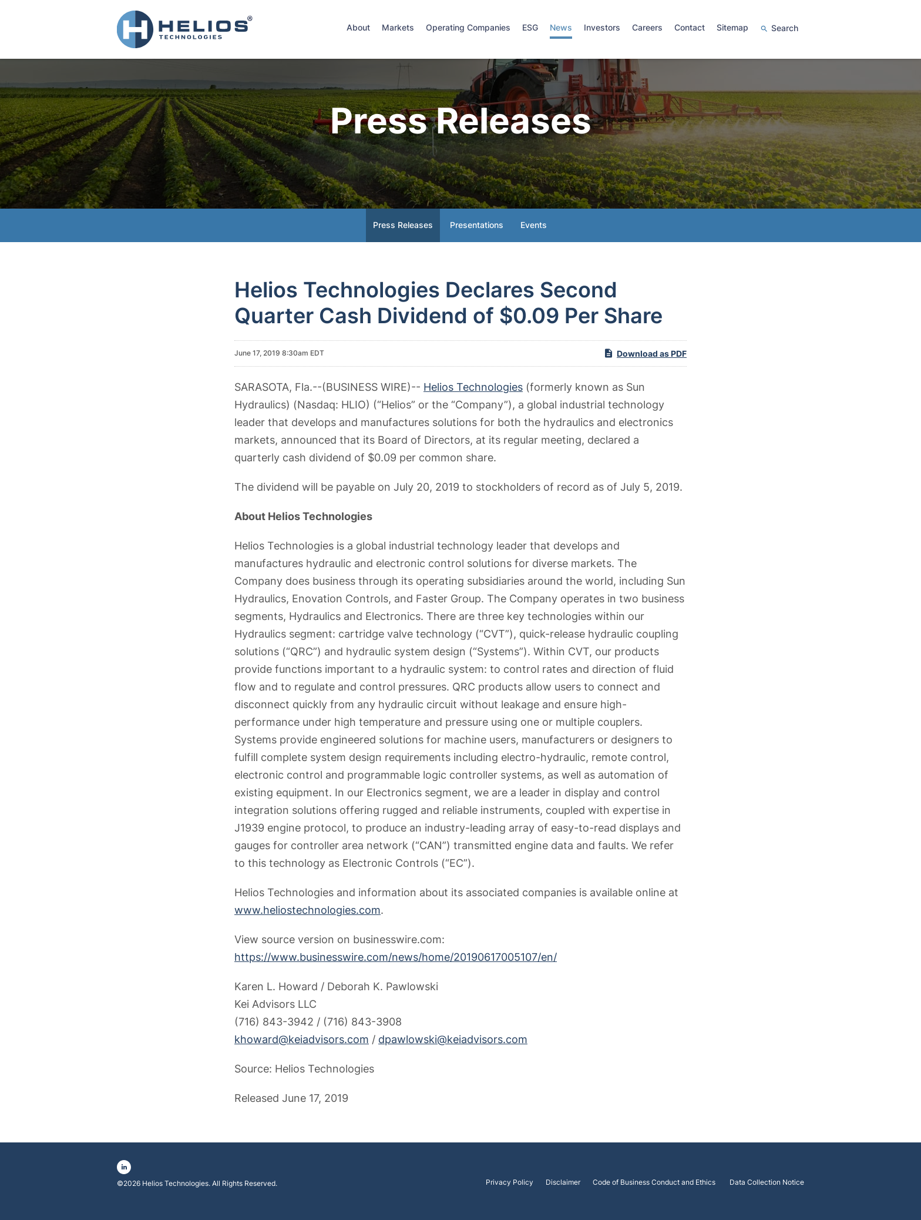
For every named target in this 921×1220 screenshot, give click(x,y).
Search (784, 28)
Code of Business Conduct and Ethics (655, 1191)
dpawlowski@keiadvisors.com (452, 1049)
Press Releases (403, 234)
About (358, 27)
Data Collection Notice (767, 1191)
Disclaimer (563, 1191)
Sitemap (732, 27)
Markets (398, 27)
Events (533, 234)
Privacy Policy (509, 1191)
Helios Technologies (473, 396)
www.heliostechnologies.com (307, 919)
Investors (602, 27)
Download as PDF (645, 362)
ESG (530, 27)
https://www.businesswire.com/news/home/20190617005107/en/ (395, 966)
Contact (689, 27)
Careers (647, 27)
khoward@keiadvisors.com (301, 1049)
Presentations (476, 234)
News (561, 27)
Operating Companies (468, 27)
